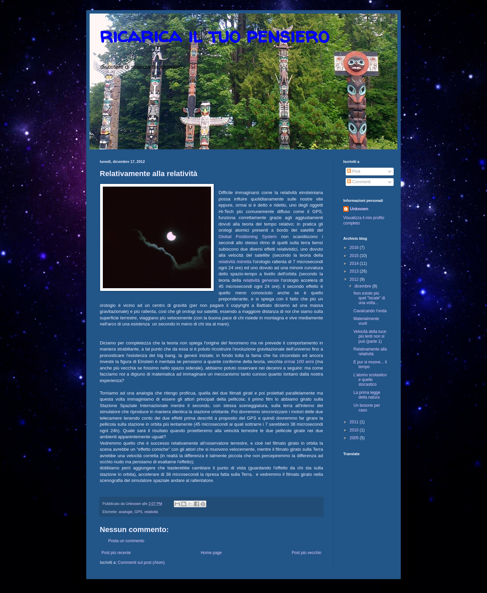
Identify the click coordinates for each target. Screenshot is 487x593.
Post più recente (116, 552)
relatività (151, 512)
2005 (355, 438)
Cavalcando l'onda (370, 311)
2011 (355, 422)
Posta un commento (126, 540)
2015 (355, 255)
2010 (355, 430)
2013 (355, 271)
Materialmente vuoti (366, 321)
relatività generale (261, 280)
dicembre (363, 286)
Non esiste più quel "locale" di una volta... (369, 298)
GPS (138, 512)
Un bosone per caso (366, 407)
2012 (355, 279)
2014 (355, 263)
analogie (126, 512)
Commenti (359, 181)
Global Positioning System (247, 236)
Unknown (359, 209)
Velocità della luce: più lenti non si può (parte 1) (370, 336)
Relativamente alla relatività (370, 351)
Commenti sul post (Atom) (141, 562)
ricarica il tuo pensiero (214, 35)
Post (353, 171)
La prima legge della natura (366, 395)
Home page (211, 552)
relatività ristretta (234, 261)
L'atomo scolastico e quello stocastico (370, 380)
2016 (355, 247)
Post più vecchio (306, 552)
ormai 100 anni (300, 361)
